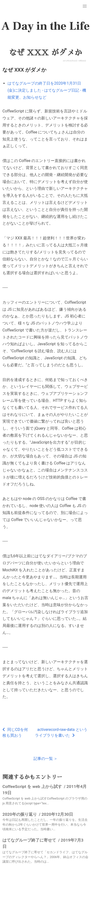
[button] (84, 6)
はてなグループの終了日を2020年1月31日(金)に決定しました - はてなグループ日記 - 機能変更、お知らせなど (47, 90)
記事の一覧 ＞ (45, 758)
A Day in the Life (45, 26)
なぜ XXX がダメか (45, 53)
